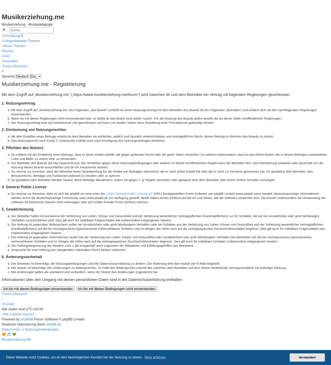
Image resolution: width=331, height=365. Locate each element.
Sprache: (8, 76)
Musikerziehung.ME (16, 339)
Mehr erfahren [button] (155, 357)
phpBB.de (53, 324)
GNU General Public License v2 (129, 193)
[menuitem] (21, 41)
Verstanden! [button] (307, 357)
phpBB (25, 319)
